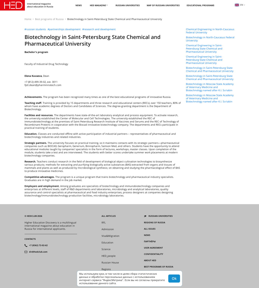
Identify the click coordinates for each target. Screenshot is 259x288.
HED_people (109, 255)
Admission (108, 229)
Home (28, 19)
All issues (150, 228)
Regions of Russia (154, 222)
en (239, 4)
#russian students (35, 29)
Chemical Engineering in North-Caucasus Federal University (210, 31)
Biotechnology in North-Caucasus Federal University (210, 39)
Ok (174, 278)
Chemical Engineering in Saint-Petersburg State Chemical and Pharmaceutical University (204, 48)
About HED (150, 260)
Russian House (110, 262)
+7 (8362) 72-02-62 (38, 245)
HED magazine (98, 5)
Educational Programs (200, 5)
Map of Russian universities (163, 5)
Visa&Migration (110, 235)
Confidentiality (153, 254)
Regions (106, 269)
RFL (104, 222)
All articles (109, 216)
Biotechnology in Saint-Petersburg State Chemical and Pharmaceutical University (209, 69)
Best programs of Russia (49, 19)
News (78, 5)
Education (107, 242)
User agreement (153, 247)
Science (106, 249)
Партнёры (150, 241)
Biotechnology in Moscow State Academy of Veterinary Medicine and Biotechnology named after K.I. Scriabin (210, 87)
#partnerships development (64, 29)
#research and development (99, 29)
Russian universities (128, 5)
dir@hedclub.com (38, 251)
